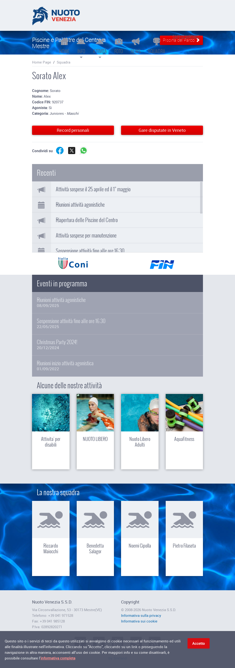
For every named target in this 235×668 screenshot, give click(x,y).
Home (64, 46)
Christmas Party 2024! (117, 345)
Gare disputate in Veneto (162, 130)
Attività (100, 47)
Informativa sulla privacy (141, 615)
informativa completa (58, 658)
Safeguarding (185, 37)
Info (81, 47)
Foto (118, 46)
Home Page (41, 62)
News (136, 46)
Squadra (156, 46)
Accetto (198, 644)
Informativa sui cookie (139, 621)
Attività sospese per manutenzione (86, 235)
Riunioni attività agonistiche (80, 204)
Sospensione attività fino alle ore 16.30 (90, 250)
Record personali (73, 130)
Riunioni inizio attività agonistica (117, 366)
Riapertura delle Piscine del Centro (87, 220)
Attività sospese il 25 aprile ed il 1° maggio (93, 189)
